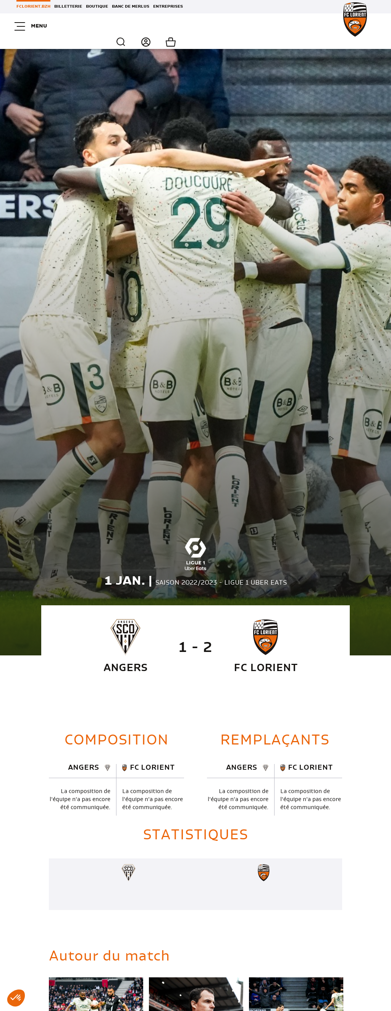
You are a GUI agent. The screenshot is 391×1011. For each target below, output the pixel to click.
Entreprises (168, 6)
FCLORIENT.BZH (33, 6)
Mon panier (362, 26)
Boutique (97, 6)
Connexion (335, 26)
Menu (32, 26)
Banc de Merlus (130, 6)
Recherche (317, 26)
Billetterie (68, 6)
